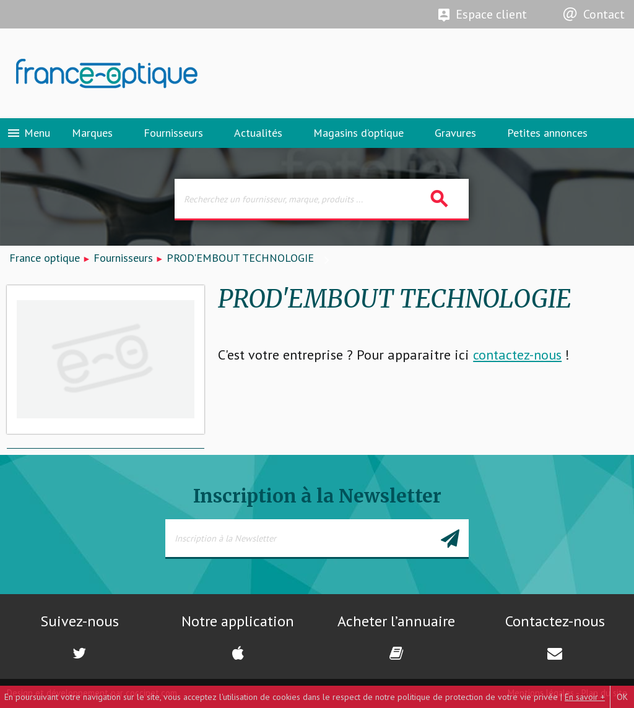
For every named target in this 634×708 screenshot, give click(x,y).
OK (622, 696)
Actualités (258, 133)
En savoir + (585, 696)
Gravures (455, 133)
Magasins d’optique (358, 133)
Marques (92, 133)
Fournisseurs (173, 133)
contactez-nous (517, 354)
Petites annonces (547, 133)
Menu (28, 133)
